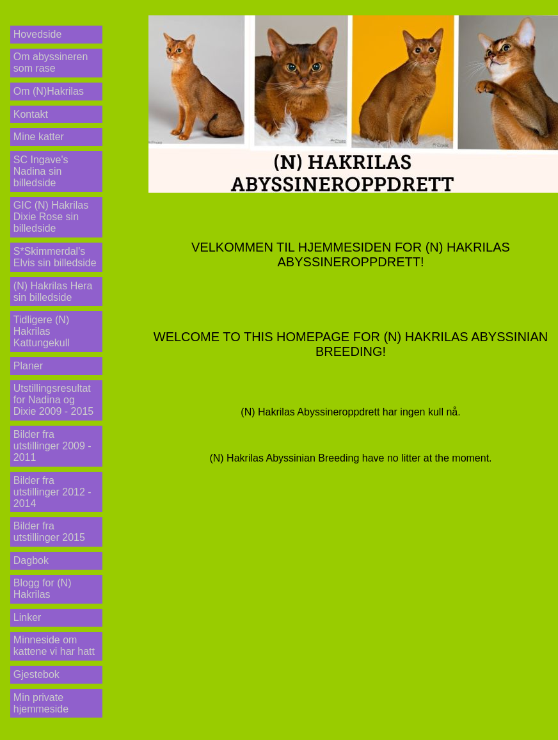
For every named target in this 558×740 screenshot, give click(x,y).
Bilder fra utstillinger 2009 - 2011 (52, 446)
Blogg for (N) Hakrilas (42, 588)
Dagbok (31, 560)
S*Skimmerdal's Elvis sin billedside (55, 257)
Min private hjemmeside (40, 703)
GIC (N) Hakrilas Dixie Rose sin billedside (50, 217)
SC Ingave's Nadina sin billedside (40, 171)
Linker (27, 617)
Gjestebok (36, 674)
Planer (28, 365)
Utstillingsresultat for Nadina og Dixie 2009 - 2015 (53, 400)
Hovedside (37, 34)
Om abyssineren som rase (50, 62)
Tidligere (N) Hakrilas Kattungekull (41, 331)
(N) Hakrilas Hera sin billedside (53, 291)
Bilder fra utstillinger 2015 (49, 531)
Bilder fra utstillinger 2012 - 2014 (52, 492)
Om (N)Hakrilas (48, 91)
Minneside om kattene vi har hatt (54, 645)
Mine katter (38, 136)
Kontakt (30, 114)
